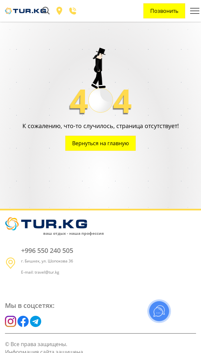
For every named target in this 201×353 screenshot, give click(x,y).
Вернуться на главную (100, 143)
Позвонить (164, 10)
